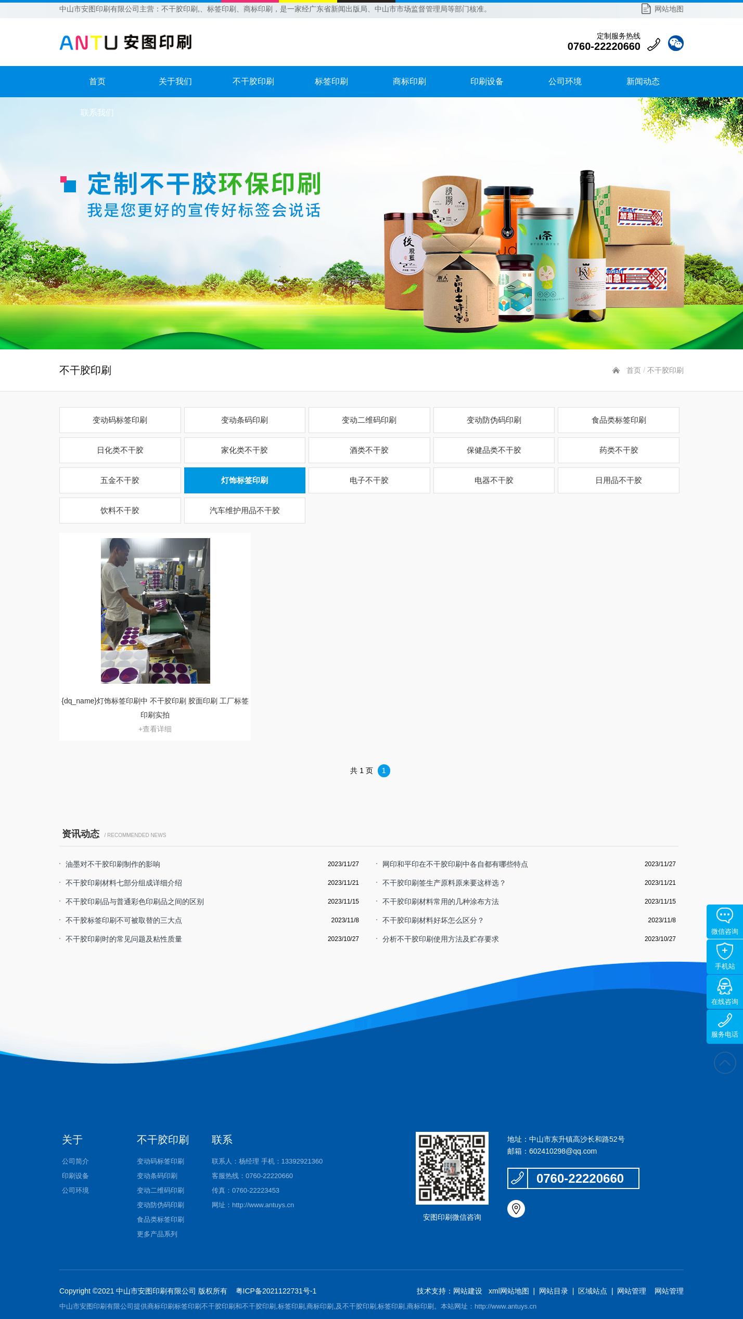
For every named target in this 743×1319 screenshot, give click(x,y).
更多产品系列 (157, 1234)
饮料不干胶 (119, 510)
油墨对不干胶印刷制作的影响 (113, 864)
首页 (97, 81)
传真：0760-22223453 (245, 1190)
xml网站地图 (509, 1291)
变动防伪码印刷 (494, 419)
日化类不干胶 (120, 450)
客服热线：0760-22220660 (252, 1176)
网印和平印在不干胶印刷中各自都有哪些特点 (455, 864)
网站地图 (669, 9)
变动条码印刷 (244, 419)
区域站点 (592, 1291)
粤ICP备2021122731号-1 (275, 1291)
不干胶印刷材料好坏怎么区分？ (433, 920)
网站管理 (631, 1291)
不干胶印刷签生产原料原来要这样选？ (444, 883)
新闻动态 (643, 81)
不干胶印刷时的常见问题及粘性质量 (124, 939)
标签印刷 (331, 81)
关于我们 (175, 81)
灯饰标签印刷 (244, 480)
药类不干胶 (618, 450)
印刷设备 (487, 81)
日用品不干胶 (618, 480)
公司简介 (75, 1161)
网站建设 (467, 1291)
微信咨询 (724, 921)
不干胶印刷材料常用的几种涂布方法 (440, 901)
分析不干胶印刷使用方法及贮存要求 (440, 939)
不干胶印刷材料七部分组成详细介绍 (124, 883)
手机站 (725, 956)
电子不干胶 (369, 480)
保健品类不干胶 (494, 450)
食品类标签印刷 (619, 419)
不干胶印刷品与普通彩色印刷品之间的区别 (135, 901)
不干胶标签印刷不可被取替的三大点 (124, 920)
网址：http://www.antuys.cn (253, 1205)
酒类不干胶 (369, 450)
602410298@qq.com (563, 1151)
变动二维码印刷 (369, 419)
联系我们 (97, 112)
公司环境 (565, 81)
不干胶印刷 (253, 81)
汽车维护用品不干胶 (245, 510)
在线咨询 (724, 991)
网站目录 (553, 1291)
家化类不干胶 (244, 450)
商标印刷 (409, 81)
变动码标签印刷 (120, 419)
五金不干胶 (119, 480)
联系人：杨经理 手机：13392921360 (267, 1161)
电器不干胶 (494, 480)
